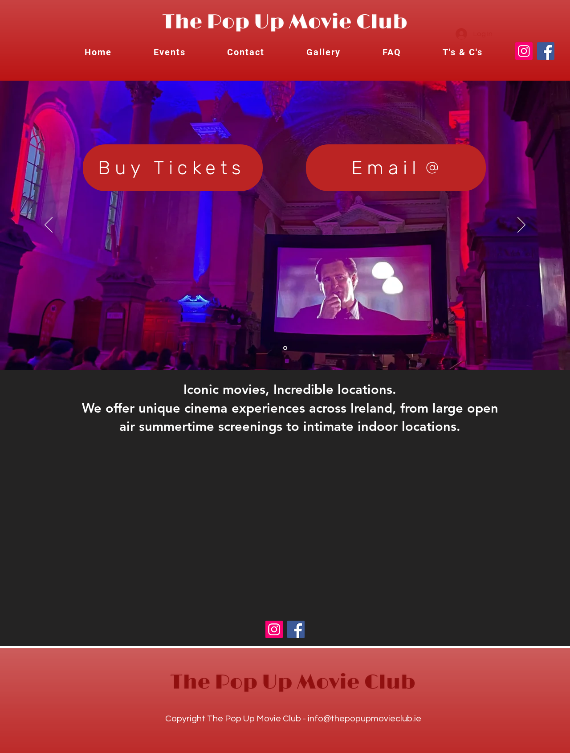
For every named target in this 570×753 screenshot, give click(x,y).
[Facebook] (545, 51)
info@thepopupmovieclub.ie (364, 718)
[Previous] (49, 225)
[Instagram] (524, 51)
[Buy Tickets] (173, 167)
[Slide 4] (285, 348)
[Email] (396, 167)
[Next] (521, 225)
